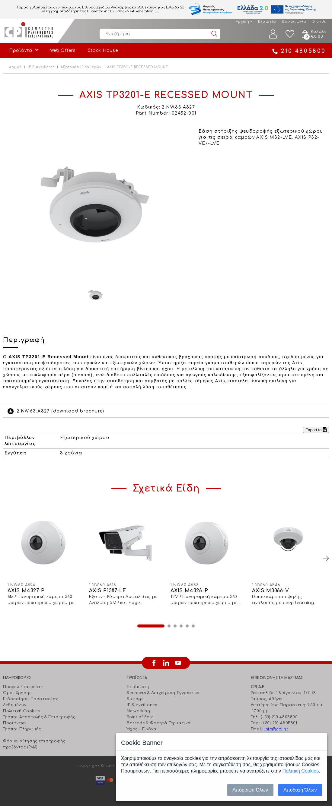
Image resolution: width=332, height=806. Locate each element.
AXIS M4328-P (189, 590)
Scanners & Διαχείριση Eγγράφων (163, 693)
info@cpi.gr (276, 729)
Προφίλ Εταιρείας (23, 687)
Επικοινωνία (294, 22)
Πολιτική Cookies (21, 711)
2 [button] (169, 625)
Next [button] (326, 558)
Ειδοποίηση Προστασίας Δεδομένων (31, 702)
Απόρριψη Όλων (250, 789)
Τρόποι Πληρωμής (22, 729)
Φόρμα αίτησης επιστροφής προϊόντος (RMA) (34, 744)
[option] (95, 203)
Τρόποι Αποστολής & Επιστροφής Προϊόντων (39, 720)
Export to (316, 430)
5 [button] (187, 625)
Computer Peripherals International (28, 31)
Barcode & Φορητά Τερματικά (159, 723)
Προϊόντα (21, 50)
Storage (135, 699)
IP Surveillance (41, 67)
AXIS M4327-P (26, 590)
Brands (319, 22)
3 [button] (175, 625)
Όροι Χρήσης (17, 693)
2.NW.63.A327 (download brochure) (60, 411)
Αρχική (242, 22)
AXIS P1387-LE (107, 590)
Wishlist (290, 34)
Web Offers (63, 50)
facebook (153, 662)
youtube (178, 662)
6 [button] (193, 625)
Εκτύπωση (138, 687)
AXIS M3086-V (270, 590)
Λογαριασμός (273, 34)
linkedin (166, 662)
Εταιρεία (267, 22)
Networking (138, 711)
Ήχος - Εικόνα (141, 729)
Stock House (103, 50)
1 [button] (150, 625)
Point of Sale (140, 717)
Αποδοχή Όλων (300, 789)
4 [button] (181, 625)
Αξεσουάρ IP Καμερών (81, 67)
